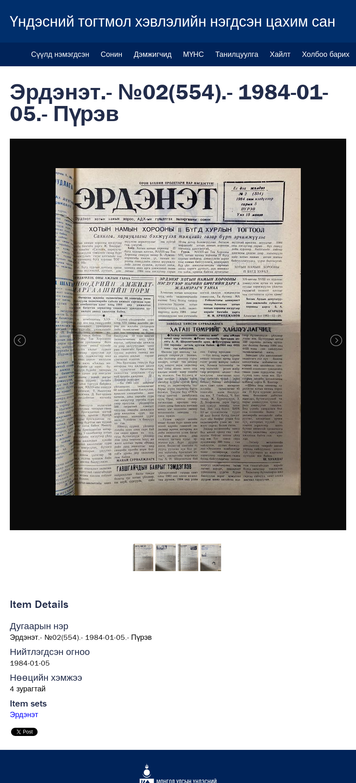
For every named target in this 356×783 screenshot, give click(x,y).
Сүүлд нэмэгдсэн (60, 54)
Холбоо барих (325, 54)
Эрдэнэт (24, 714)
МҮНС (193, 54)
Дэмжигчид (152, 54)
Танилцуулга (236, 54)
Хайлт (280, 54)
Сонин (111, 54)
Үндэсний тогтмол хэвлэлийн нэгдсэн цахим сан (173, 21)
